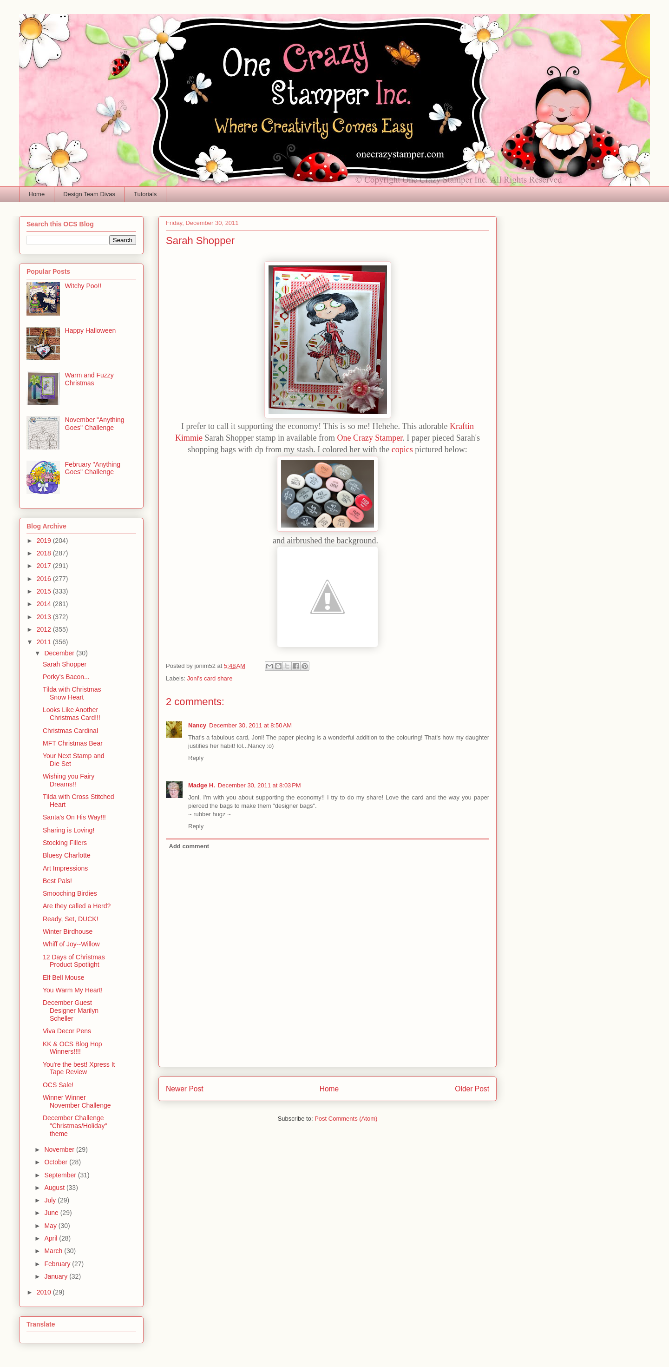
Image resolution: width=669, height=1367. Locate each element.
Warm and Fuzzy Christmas (89, 379)
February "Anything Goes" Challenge (92, 468)
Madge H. (201, 785)
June (52, 1212)
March (54, 1251)
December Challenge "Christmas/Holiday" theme (75, 1125)
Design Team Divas (89, 194)
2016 (45, 578)
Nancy (197, 725)
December (60, 653)
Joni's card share (210, 678)
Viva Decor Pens (67, 1031)
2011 (45, 642)
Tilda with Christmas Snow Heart (72, 693)
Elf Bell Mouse (63, 977)
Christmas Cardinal (70, 730)
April (51, 1238)
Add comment (189, 846)
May (51, 1225)
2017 (45, 565)
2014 (45, 604)
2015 (45, 591)
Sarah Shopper (64, 664)
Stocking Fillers (65, 842)
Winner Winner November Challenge (77, 1101)
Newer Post (184, 1089)
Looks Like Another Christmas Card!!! (71, 713)
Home (37, 194)
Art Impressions (65, 868)
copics (402, 449)
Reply (195, 757)
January (56, 1276)
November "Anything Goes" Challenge (95, 423)
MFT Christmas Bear (73, 743)
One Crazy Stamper (369, 437)
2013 (45, 617)
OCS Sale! (58, 1085)
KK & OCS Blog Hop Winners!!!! (72, 1048)
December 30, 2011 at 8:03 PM (259, 785)
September (61, 1175)
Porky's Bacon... (66, 676)
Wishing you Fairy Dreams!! (68, 780)
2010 (45, 1292)
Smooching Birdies (70, 893)
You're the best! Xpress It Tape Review (79, 1068)
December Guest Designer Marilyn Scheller (70, 1010)
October (56, 1162)
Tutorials (145, 194)
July (51, 1200)
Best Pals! (57, 881)
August (55, 1187)
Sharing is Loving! (68, 830)
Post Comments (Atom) (346, 1118)
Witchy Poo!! (83, 286)
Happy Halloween (90, 330)
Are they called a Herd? (77, 906)
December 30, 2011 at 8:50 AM (250, 725)
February (58, 1264)
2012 (45, 629)
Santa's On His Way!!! (74, 817)
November (60, 1149)
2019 (45, 540)
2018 (45, 553)
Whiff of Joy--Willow (71, 944)
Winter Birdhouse (67, 931)
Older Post (472, 1089)
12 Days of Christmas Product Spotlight (74, 961)
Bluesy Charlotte (67, 855)
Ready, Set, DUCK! (70, 919)
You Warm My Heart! (73, 990)
